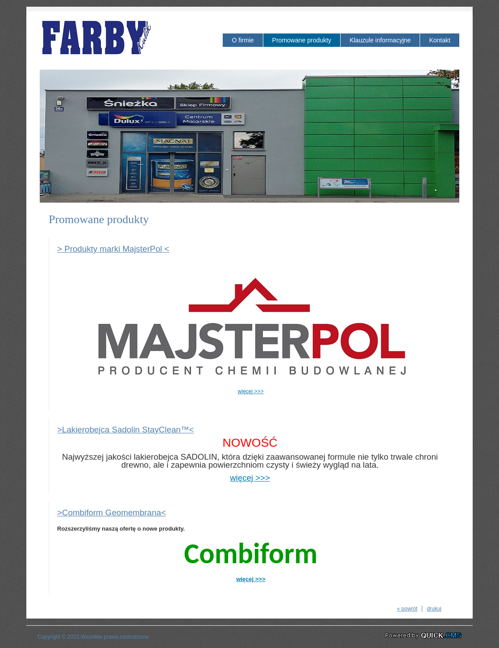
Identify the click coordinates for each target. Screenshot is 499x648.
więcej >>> (251, 391)
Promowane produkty (302, 40)
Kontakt (439, 40)
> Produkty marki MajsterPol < (113, 248)
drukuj (434, 609)
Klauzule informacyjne (380, 40)
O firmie (243, 40)
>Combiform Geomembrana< (111, 512)
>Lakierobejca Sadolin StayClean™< (125, 429)
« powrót (407, 609)
